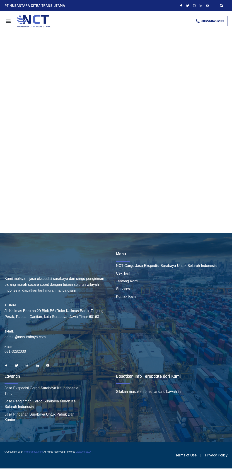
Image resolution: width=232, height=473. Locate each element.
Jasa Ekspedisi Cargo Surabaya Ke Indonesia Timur (41, 390)
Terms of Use (186, 455)
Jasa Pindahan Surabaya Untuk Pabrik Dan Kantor (40, 417)
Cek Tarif (123, 273)
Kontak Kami (126, 296)
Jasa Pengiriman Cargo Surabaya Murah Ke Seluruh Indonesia (40, 404)
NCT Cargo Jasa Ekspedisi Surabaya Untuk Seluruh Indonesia (166, 266)
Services (123, 289)
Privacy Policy (216, 455)
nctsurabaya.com (33, 451)
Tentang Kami (127, 281)
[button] (221, 5)
